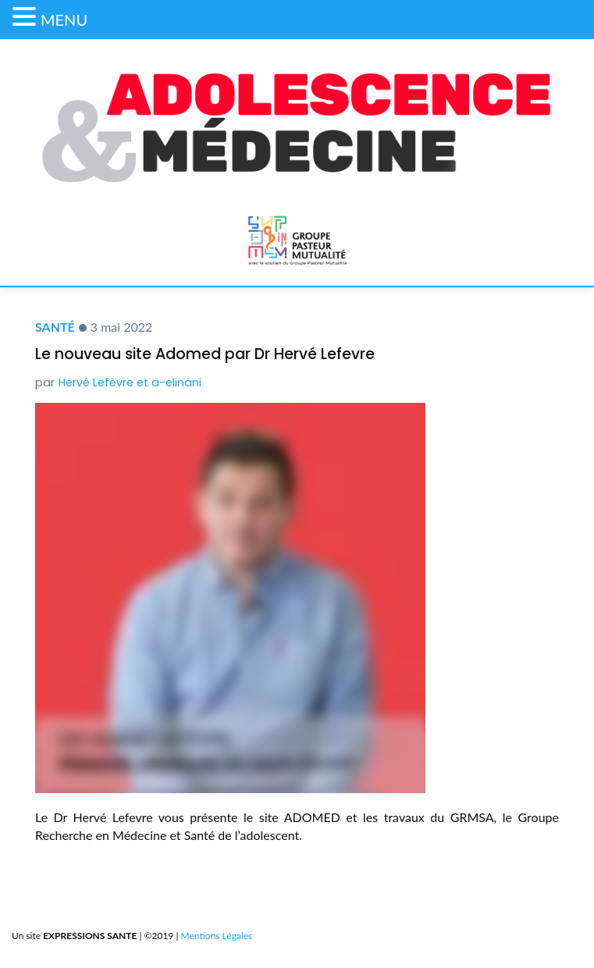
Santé (55, 326)
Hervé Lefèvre (96, 382)
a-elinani (176, 382)
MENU (64, 19)
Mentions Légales (217, 935)
